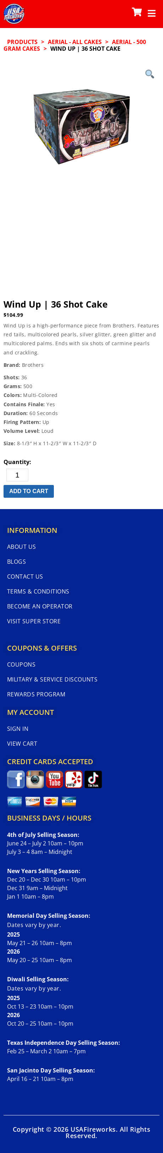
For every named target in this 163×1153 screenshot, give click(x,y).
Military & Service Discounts (52, 679)
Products (22, 42)
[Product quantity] (17, 475)
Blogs (16, 562)
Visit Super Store (34, 621)
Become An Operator (40, 606)
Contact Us (25, 576)
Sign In (17, 729)
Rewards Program (36, 694)
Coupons (21, 664)
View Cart (22, 743)
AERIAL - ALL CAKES (75, 42)
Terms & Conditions (38, 591)
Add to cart (28, 491)
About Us (21, 547)
